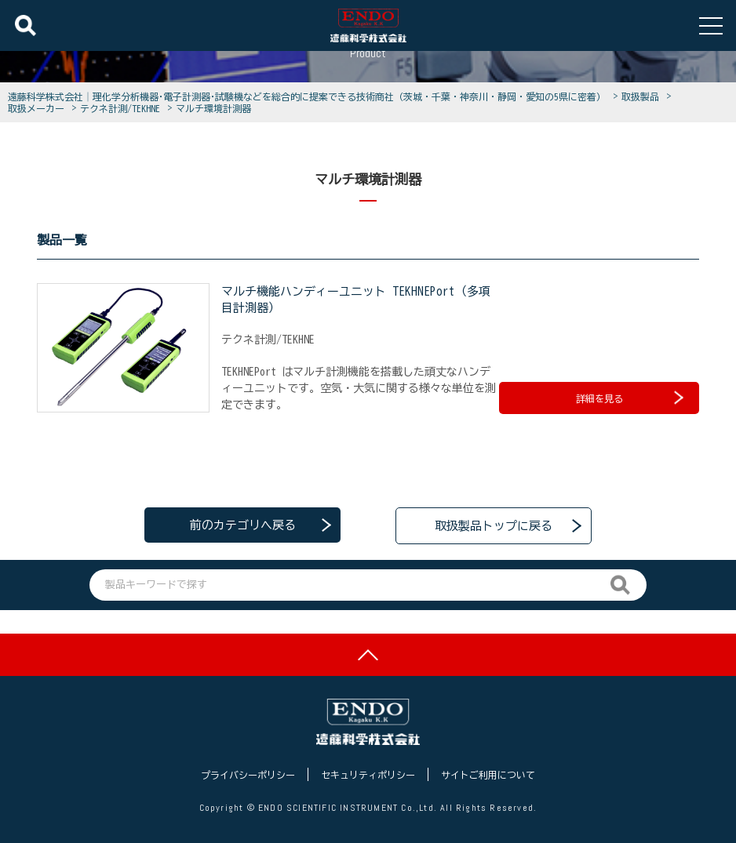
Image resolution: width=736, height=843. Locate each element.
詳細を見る (630, 397)
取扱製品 (642, 96)
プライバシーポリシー (248, 774)
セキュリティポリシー (368, 774)
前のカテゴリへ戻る (243, 524)
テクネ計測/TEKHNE (122, 108)
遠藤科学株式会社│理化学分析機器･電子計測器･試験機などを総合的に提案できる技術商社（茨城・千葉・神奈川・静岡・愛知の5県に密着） (309, 96)
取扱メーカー (38, 108)
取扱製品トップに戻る (493, 524)
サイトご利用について (488, 774)
